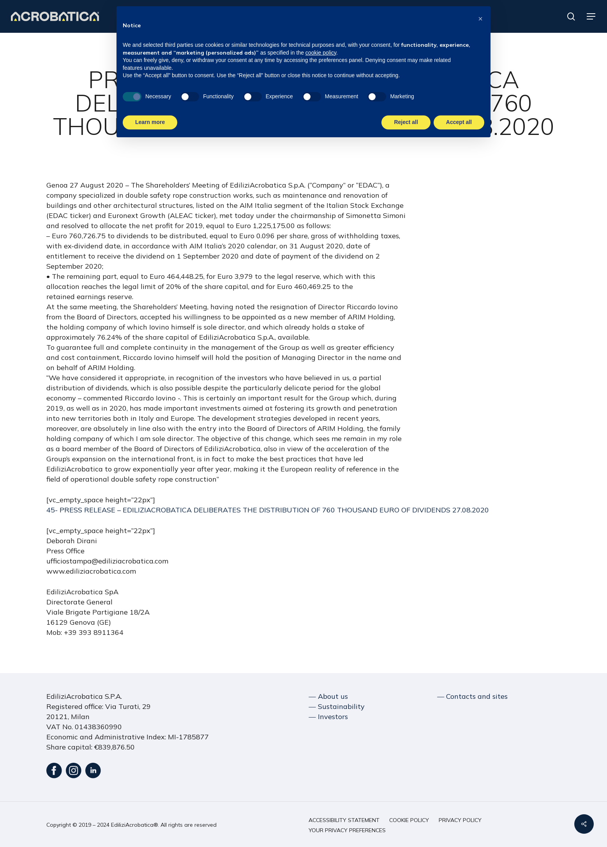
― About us (328, 696)
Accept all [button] (459, 122)
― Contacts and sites (472, 696)
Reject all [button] (406, 122)
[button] (591, 16)
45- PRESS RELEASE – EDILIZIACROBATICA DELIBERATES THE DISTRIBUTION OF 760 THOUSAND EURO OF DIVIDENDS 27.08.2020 (267, 509)
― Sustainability (337, 706)
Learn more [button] (150, 122)
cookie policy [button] (320, 53)
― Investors (328, 716)
